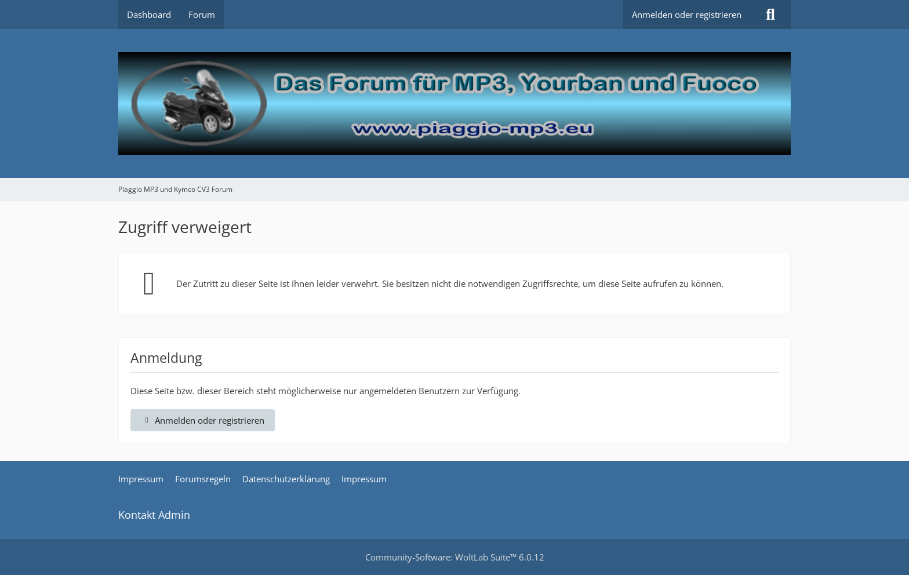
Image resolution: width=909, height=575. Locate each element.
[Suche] (770, 14)
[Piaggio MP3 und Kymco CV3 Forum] (454, 103)
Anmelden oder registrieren (686, 14)
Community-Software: (454, 557)
